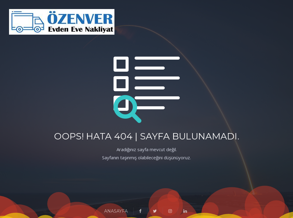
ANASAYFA (116, 211)
